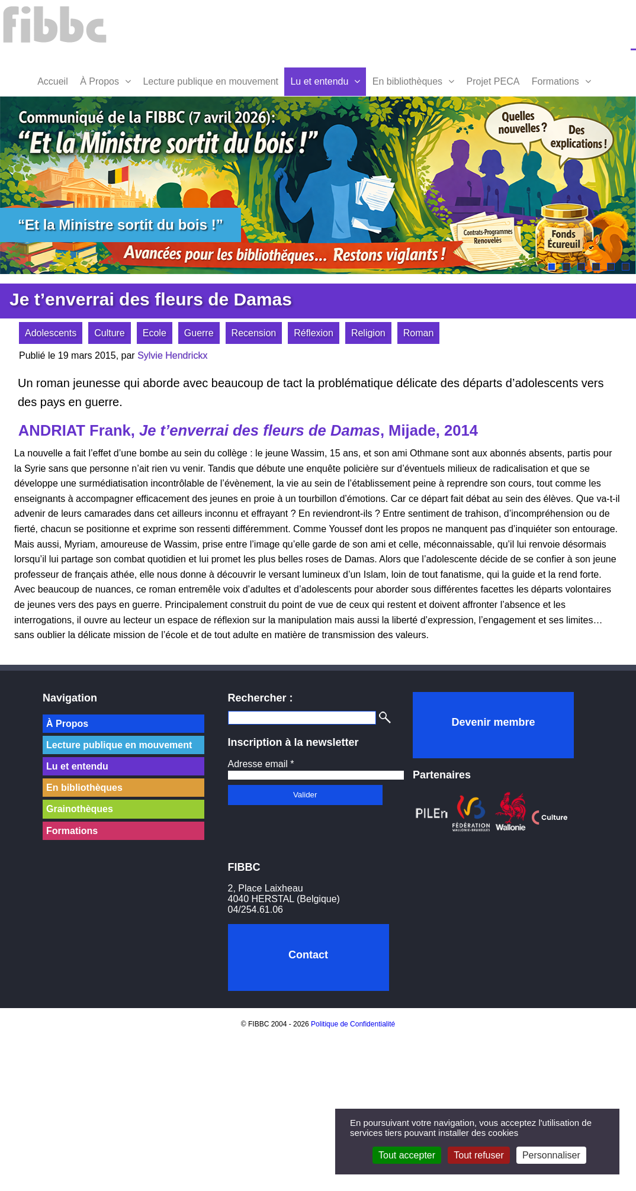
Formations (555, 81)
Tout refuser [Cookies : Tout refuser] (478, 1155)
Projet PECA (493, 81)
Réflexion (313, 333)
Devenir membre (493, 722)
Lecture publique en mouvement (210, 81)
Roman (418, 333)
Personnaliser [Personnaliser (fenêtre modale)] (551, 1155)
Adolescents (50, 333)
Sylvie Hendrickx (172, 355)
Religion (368, 333)
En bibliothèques (407, 81)
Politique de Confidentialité (353, 1024)
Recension (254, 333)
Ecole (154, 333)
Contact (308, 955)
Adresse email (261, 764)
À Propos (99, 81)
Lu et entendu (319, 81)
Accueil (52, 81)
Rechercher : (260, 698)
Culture (109, 333)
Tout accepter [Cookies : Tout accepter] (406, 1155)
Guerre (199, 333)
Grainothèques (79, 809)
